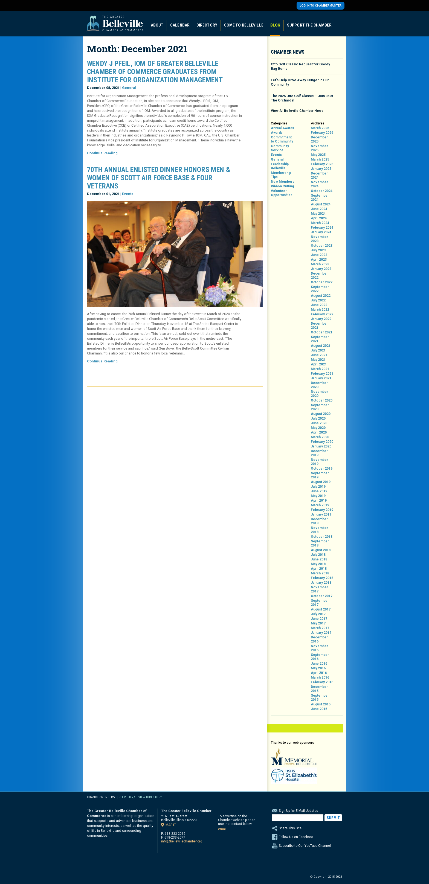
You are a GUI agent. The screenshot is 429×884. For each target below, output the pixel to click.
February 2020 (322, 442)
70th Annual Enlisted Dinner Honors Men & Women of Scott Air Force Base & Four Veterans (158, 177)
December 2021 (319, 326)
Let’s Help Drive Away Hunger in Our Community (300, 82)
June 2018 (319, 559)
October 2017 (321, 596)
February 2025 (322, 164)
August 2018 (321, 550)
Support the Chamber (309, 25)
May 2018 (318, 564)
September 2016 (320, 657)
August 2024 (321, 204)
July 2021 (318, 350)
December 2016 (319, 639)
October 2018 (321, 537)
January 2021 (321, 378)
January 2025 (321, 169)
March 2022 (320, 310)
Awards (277, 133)
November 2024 (319, 184)
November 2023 (319, 239)
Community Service (280, 148)
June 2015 (319, 709)
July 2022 (318, 300)
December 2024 (319, 175)
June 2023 (319, 255)
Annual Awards (282, 128)
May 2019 (318, 496)
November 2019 (319, 462)
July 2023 (318, 250)
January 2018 (321, 583)
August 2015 (321, 704)
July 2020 (318, 418)
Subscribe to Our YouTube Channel (305, 846)
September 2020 (320, 407)
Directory (206, 25)
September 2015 (320, 698)
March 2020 (320, 437)
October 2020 (321, 400)
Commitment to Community (282, 139)
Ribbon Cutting (282, 186)
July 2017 (318, 614)
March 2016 (320, 677)
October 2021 (321, 332)
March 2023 (320, 264)
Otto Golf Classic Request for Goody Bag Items (300, 66)
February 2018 (322, 578)
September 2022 (320, 289)
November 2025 (319, 148)
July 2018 (318, 555)
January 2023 (321, 269)
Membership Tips (281, 175)
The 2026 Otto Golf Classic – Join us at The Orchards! (302, 98)
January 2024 (321, 232)
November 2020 (319, 394)
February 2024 (322, 227)
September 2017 (320, 603)
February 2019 (322, 510)
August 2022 (321, 296)
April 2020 (319, 432)
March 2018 (320, 573)
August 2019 (321, 482)
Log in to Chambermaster (320, 5)
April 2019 (319, 500)
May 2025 (318, 155)
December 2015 (319, 689)
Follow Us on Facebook (296, 837)
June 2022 (319, 305)
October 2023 (321, 246)
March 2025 (320, 159)
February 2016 (322, 682)
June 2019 (319, 491)
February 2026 (322, 133)
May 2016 (318, 668)
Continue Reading (102, 153)
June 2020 (319, 423)
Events (127, 194)
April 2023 (319, 259)
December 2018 (319, 521)
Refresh (125, 797)
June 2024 (319, 209)
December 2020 (319, 385)
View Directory (150, 797)
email (222, 829)
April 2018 (319, 569)
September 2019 (320, 475)
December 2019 (319, 453)
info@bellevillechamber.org (181, 841)
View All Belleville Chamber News (297, 111)
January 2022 (321, 319)
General (129, 88)
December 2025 (319, 139)
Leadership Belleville (280, 166)
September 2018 (320, 543)
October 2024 (321, 191)
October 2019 (321, 468)
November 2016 (319, 648)
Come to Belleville (243, 25)
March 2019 (320, 505)
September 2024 (320, 198)
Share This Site (307, 828)
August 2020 (321, 414)
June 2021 (319, 355)
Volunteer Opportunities (281, 193)
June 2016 (319, 663)
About (157, 25)
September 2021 (320, 339)
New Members (282, 182)
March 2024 (320, 223)
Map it (171, 825)
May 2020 (318, 428)
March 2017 (320, 628)
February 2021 (322, 374)
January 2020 (321, 446)
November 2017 (319, 589)
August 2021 (321, 346)
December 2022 (319, 276)
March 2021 (320, 369)
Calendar (180, 25)
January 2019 (321, 514)
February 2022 (322, 314)
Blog (275, 25)
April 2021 (319, 364)
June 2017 (319, 619)
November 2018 (319, 530)
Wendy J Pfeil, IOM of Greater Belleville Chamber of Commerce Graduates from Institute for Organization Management (155, 71)
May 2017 (318, 623)
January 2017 (321, 633)
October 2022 (321, 282)
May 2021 (318, 360)
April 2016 (319, 673)
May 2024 (318, 214)
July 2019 (318, 486)
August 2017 (321, 609)
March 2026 (320, 128)
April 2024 (319, 218)
